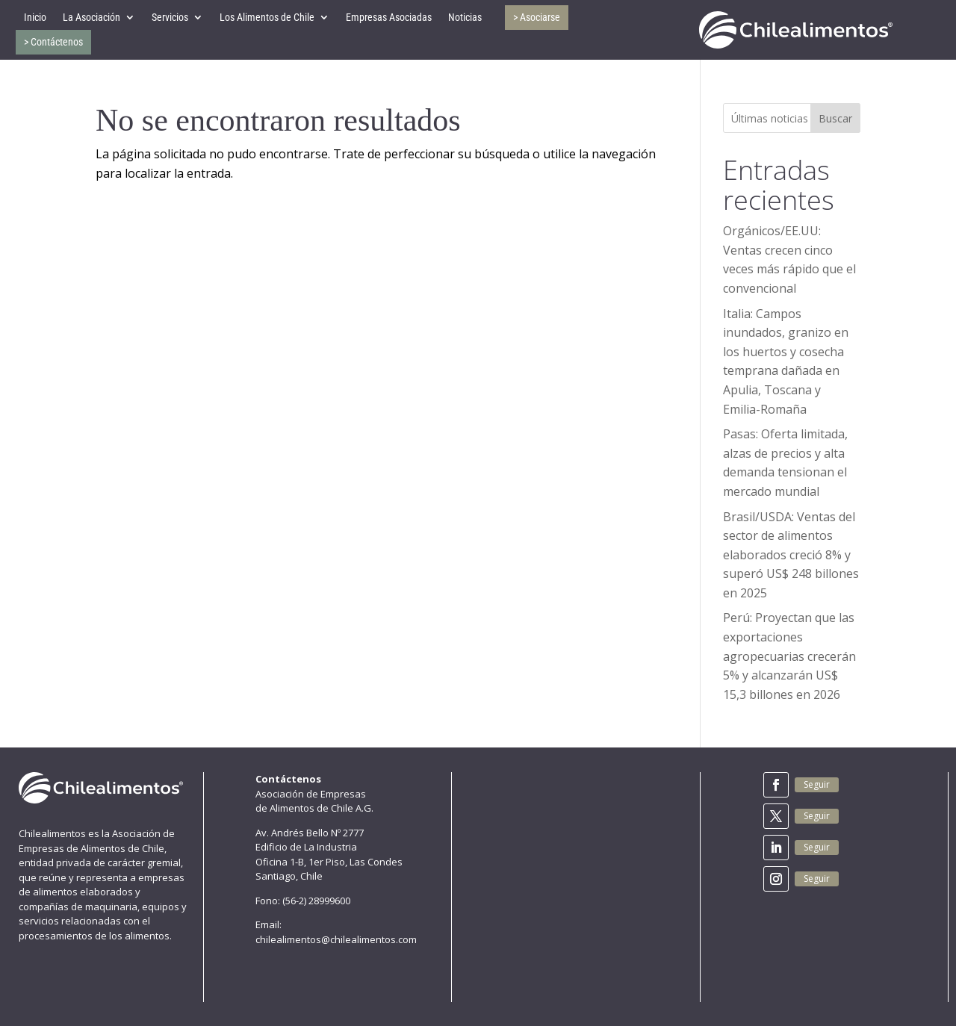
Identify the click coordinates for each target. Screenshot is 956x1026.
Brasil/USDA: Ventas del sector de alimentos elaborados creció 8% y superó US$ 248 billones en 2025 (791, 555)
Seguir (817, 784)
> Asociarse (536, 17)
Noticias (465, 17)
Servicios (170, 17)
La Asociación (91, 17)
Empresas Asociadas (389, 17)
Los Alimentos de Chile (267, 17)
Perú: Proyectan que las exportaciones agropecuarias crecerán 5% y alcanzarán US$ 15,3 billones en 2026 (789, 655)
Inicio (35, 17)
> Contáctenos (53, 42)
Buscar (835, 118)
